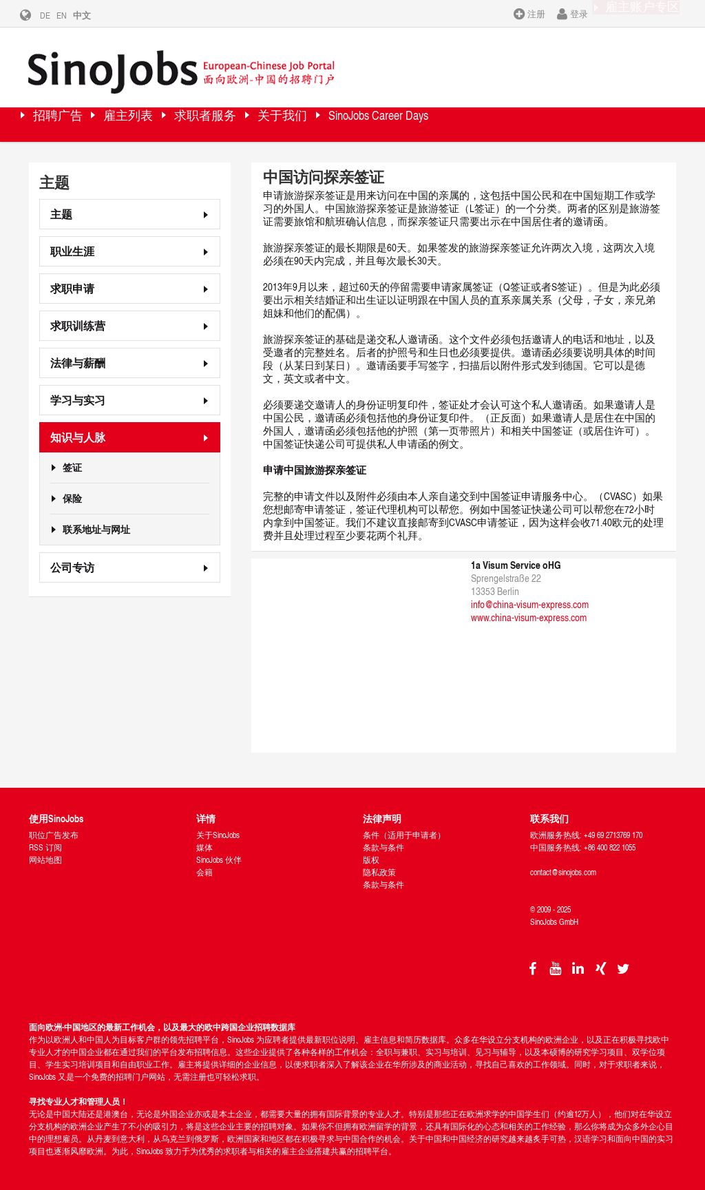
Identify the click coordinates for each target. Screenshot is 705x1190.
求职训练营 (77, 321)
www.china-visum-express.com (529, 613)
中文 (92, 15)
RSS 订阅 (45, 843)
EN (72, 15)
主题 (61, 210)
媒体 (204, 843)
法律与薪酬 (77, 358)
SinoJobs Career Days (488, 120)
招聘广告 (70, 120)
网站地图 (45, 856)
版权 (371, 856)
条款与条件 (383, 843)
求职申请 (72, 284)
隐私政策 (379, 868)
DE (55, 15)
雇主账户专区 (633, 13)
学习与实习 (77, 396)
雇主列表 (163, 120)
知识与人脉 (77, 433)
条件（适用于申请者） (404, 831)
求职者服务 (263, 120)
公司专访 (72, 563)
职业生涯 (72, 247)
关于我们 (362, 120)
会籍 (204, 868)
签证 (72, 463)
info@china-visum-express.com (530, 600)
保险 (72, 494)
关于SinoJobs (218, 831)
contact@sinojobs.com (563, 868)
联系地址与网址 (96, 525)
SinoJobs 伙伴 (219, 856)
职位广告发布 (53, 831)
